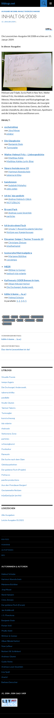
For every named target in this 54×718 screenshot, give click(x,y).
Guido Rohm (7, 661)
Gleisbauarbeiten (9, 464)
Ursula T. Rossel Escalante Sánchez (25, 228)
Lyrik (20, 320)
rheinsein (5, 428)
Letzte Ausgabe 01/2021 (12, 520)
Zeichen (7, 324)
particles (10, 216)
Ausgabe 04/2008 (9, 11)
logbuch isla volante (16, 273)
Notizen (30, 320)
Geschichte (37, 317)
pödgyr (10, 133)
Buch (15, 317)
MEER (7, 266)
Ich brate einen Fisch (15, 225)
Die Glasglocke (12, 140)
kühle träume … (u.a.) (15, 294)
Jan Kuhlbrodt (7, 610)
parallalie (5, 397)
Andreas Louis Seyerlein (20, 212)
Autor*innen (7, 550)
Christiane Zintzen (17, 242)
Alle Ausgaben (8, 515)
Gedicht (24, 317)
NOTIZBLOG (13, 202)
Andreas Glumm (8, 656)
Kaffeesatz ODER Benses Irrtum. (21, 280)
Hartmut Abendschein (19, 171)
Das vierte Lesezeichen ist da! (27, 347)
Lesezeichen (9, 320)
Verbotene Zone (8, 433)
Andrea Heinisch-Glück (19, 199)
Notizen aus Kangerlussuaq (19, 232)
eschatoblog (11, 127)
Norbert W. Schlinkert (11, 651)
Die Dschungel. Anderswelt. (19, 287)
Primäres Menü (50, 3)
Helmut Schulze (16, 297)
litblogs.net (8, 3)
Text (40, 320)
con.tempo (11, 259)
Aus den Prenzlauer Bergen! (14, 485)
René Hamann (7, 594)
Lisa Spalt (5, 672)
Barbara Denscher (9, 682)
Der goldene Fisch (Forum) (13, 605)
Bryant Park (10, 209)
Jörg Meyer (14, 130)
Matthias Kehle (15, 157)
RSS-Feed (5, 539)
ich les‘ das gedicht (14, 195)
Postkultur (6, 449)
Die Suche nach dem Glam (13, 459)
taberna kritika (13, 175)
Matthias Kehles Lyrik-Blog (20, 161)
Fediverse (5, 545)
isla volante (6, 423)
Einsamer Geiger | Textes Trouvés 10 (23, 239)
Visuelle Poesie (8, 377)
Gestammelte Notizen (11, 490)
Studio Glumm (7, 403)
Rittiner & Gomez (16, 270)
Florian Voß (6, 625)
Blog (6, 317)
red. (3, 555)
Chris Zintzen (7, 600)
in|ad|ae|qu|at (13, 246)
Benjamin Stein (15, 144)
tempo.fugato (7, 382)
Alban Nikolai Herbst (19, 283)
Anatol (4, 677)
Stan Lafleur (6, 646)
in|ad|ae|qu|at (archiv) (11, 495)
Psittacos (5, 475)
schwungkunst (8, 444)
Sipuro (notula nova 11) (16, 168)
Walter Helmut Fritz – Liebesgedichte (24, 154)
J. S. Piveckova (7, 615)
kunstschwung (8, 418)
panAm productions (10, 480)
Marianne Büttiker (17, 256)
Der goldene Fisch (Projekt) (13, 469)
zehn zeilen (11, 188)
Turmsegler (12, 147)
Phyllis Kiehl (6, 630)
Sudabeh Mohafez (17, 185)
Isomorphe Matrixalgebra (18, 252)
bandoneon (10, 181)
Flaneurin (5, 454)
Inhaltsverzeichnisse (29, 11)
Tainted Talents (8, 408)
